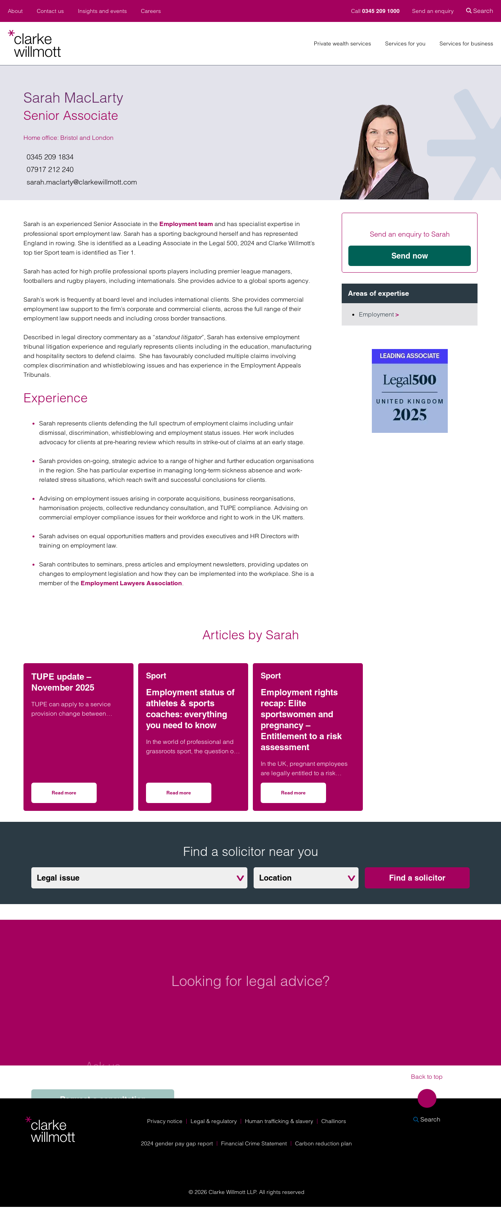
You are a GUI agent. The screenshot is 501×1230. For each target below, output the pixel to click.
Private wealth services (342, 43)
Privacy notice (164, 1121)
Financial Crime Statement (254, 1143)
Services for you (405, 43)
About (15, 11)
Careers (151, 11)
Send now (409, 255)
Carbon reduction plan (323, 1143)
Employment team (186, 224)
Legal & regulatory (214, 1121)
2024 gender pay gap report (177, 1143)
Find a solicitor (417, 878)
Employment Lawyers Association (131, 583)
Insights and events (102, 11)
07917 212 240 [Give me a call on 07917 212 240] (50, 169)
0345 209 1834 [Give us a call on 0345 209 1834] (50, 156)
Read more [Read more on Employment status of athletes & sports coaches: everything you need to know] (188, 795)
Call (376, 10)
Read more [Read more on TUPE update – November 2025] (74, 795)
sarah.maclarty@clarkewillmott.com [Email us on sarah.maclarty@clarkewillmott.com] (82, 181)
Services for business (466, 43)
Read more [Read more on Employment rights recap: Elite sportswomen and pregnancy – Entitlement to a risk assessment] (303, 795)
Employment (379, 314)
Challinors (333, 1121)
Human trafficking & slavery (279, 1121)
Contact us (50, 11)
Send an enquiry (433, 10)
